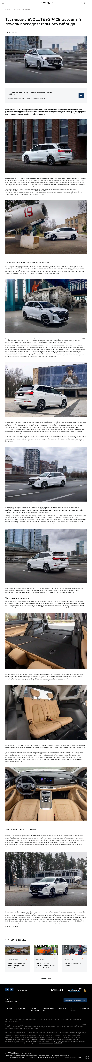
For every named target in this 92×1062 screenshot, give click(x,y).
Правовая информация (16, 1057)
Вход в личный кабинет (75, 1000)
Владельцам (62, 1009)
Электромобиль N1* (48, 1009)
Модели (10, 1009)
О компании (84, 1009)
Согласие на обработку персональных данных (44, 1057)
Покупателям (21, 1009)
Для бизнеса (73, 1009)
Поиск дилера (22, 990)
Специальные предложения (34, 1009)
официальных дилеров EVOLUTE (51, 1043)
